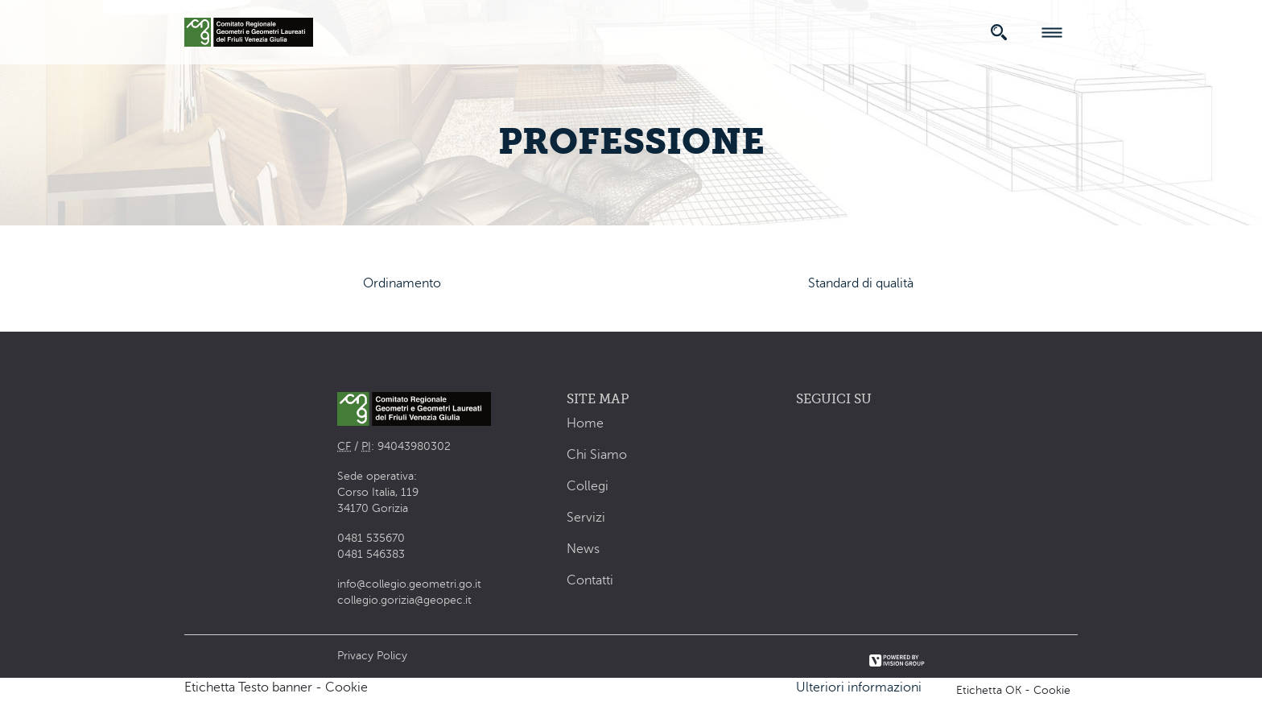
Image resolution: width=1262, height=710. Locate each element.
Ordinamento (402, 283)
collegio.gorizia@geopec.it (404, 600)
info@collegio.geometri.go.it (409, 584)
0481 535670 (371, 538)
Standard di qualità (861, 283)
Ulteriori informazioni (859, 687)
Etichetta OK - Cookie (1013, 690)
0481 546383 (371, 554)
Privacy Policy (372, 656)
